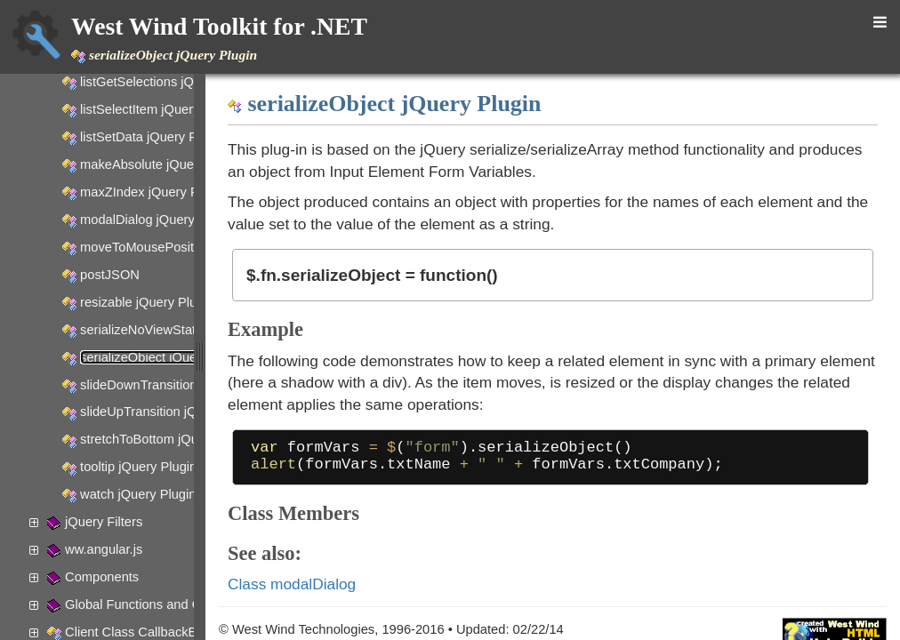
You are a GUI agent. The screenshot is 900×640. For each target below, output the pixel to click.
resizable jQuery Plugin (147, 302)
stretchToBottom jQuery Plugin (168, 439)
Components (102, 577)
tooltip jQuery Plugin (138, 467)
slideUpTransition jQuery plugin (170, 411)
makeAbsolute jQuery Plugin (162, 164)
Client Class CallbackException (155, 632)
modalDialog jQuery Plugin (157, 219)
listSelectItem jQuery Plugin (159, 109)
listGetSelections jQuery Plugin (169, 82)
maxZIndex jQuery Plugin (153, 192)
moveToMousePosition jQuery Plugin (186, 247)
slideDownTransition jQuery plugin (178, 385)
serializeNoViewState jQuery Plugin (182, 330)
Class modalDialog (413, 591)
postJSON (110, 275)
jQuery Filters (103, 522)
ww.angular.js (103, 549)
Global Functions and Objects (150, 604)
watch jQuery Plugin (138, 494)
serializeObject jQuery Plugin (163, 357)
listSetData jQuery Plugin (152, 137)
